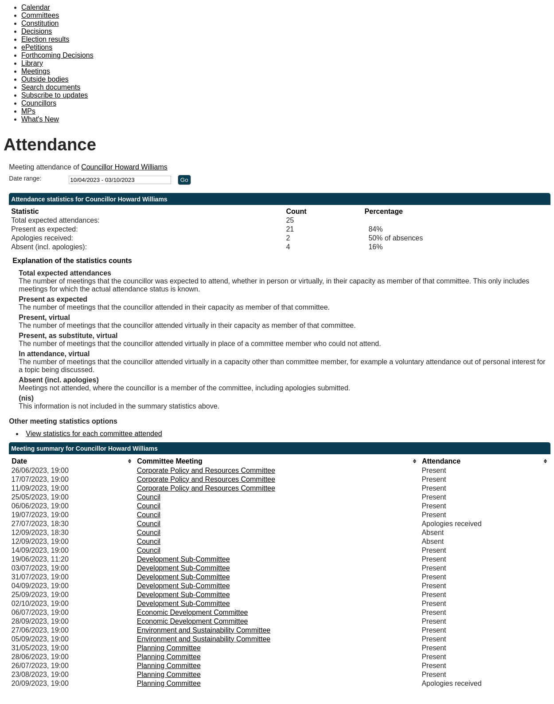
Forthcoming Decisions (57, 55)
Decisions (36, 31)
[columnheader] (72, 461)
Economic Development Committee (192, 612)
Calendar (35, 7)
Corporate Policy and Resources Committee (206, 470)
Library (32, 63)
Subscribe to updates (54, 95)
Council (148, 497)
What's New (40, 119)
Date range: (25, 178)
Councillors (38, 103)
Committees (40, 15)
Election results (45, 39)
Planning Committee (169, 648)
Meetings (35, 71)
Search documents (50, 87)
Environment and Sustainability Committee (203, 630)
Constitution (40, 23)
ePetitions (36, 47)
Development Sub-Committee (183, 559)
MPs (28, 111)
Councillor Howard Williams (124, 167)
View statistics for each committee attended (94, 433)
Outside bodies (45, 79)
